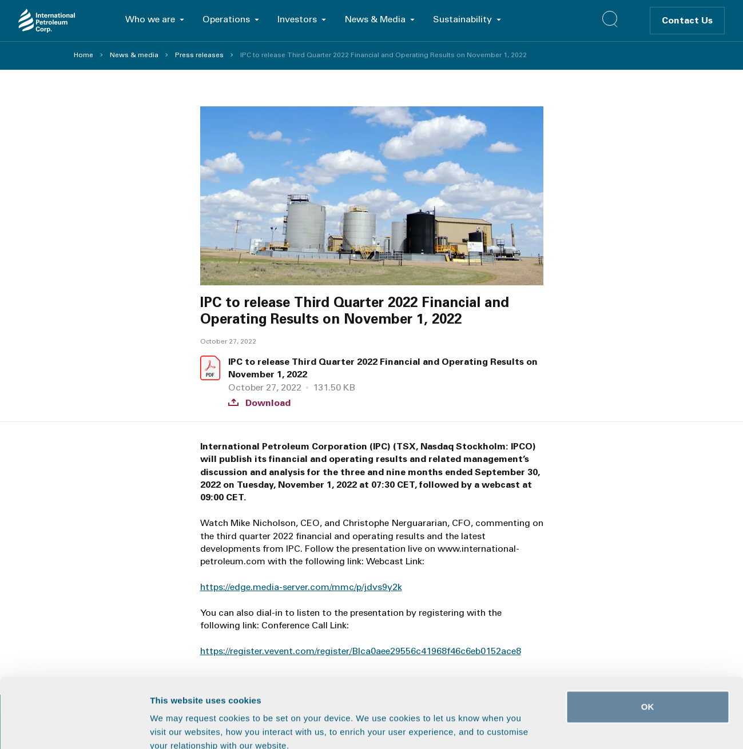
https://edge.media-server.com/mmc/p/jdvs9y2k (301, 586)
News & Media (375, 19)
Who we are (150, 19)
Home (83, 55)
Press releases (199, 55)
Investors (297, 19)
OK (647, 641)
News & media (134, 55)
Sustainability (462, 19)
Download (259, 403)
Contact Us (687, 20)
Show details (600, 726)
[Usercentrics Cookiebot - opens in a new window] (74, 726)
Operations (226, 19)
